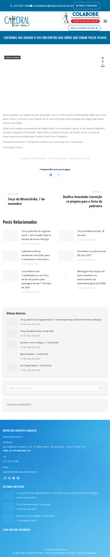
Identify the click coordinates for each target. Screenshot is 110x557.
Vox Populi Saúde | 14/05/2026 (35, 365)
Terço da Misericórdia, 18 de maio (90, 233)
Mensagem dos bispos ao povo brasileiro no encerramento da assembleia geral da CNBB (91, 277)
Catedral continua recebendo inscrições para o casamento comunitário (35, 255)
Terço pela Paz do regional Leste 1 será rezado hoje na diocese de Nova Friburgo (36, 235)
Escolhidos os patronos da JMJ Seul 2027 (91, 253)
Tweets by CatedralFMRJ (18, 404)
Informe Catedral (12, 58)
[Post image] (11, 235)
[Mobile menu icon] (105, 21)
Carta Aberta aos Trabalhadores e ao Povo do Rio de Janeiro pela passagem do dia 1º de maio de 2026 (36, 279)
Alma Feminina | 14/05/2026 (34, 354)
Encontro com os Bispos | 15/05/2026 (39, 342)
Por (57, 158)
